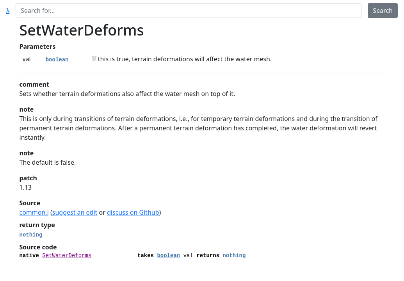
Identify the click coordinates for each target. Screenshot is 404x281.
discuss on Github (133, 212)
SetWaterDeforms (66, 256)
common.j (34, 212)
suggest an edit (75, 212)
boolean (57, 60)
